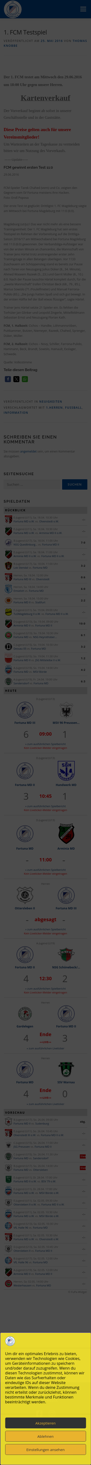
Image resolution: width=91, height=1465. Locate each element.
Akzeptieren (45, 1423)
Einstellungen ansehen (45, 1449)
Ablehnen (45, 1436)
